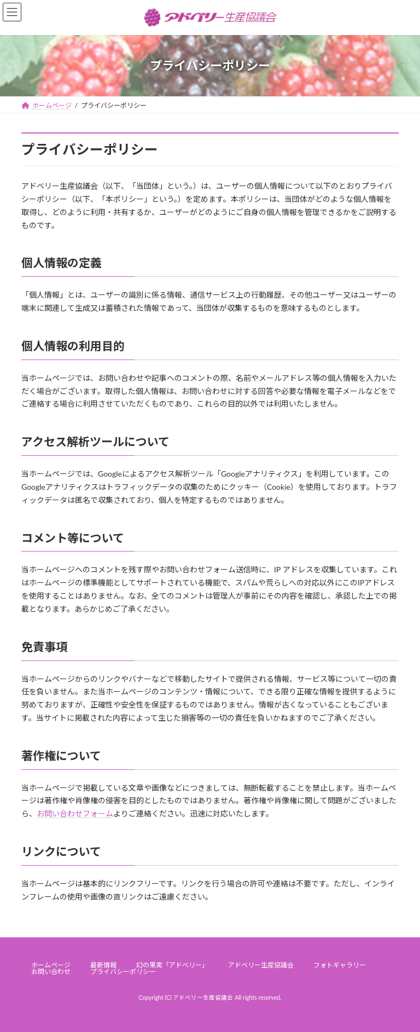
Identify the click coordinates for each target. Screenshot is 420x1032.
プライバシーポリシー (123, 971)
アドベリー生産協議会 (261, 965)
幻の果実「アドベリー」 (172, 965)
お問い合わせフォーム (75, 813)
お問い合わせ (51, 971)
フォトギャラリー (339, 965)
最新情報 (103, 965)
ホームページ (51, 965)
